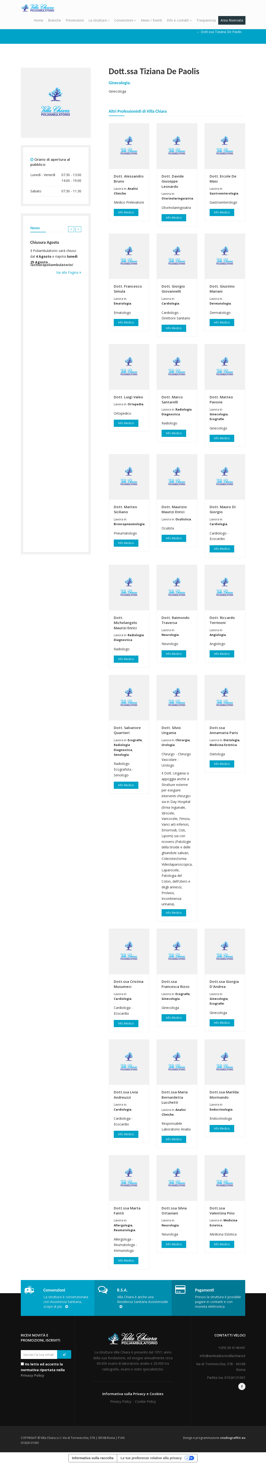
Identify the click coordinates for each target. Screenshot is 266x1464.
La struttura (98, 20)
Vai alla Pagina (68, 272)
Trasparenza (206, 20)
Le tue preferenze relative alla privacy (151, 1458)
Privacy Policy (32, 1375)
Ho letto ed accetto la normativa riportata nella (43, 1370)
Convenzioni (125, 20)
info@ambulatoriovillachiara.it (222, 1355)
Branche (54, 20)
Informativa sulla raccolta (93, 1458)
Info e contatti (179, 20)
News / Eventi (151, 20)
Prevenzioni (75, 20)
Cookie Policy (145, 1401)
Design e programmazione (214, 1438)
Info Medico (126, 212)
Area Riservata (232, 20)
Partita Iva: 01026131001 (226, 1377)
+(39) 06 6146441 (231, 1347)
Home (38, 20)
